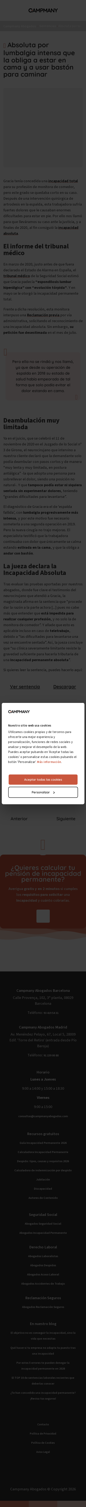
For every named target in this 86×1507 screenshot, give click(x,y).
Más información (49, 762)
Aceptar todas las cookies (43, 780)
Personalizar (43, 792)
